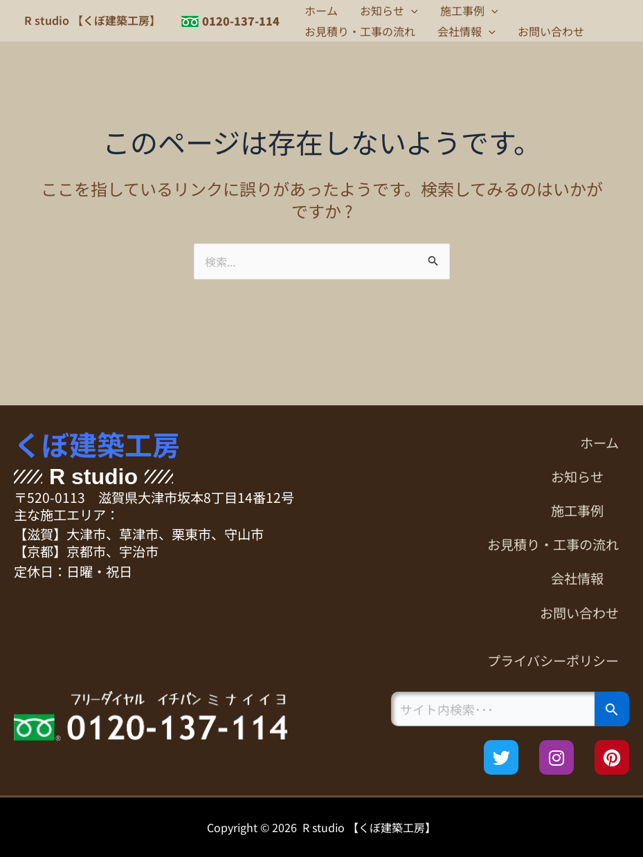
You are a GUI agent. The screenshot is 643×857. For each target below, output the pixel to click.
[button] (411, 10)
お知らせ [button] (389, 10)
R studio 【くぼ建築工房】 (92, 20)
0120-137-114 (241, 20)
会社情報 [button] (466, 31)
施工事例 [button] (469, 10)
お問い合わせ (551, 31)
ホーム (321, 10)
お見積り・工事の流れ (360, 31)
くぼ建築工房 (97, 444)
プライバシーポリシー (553, 660)
